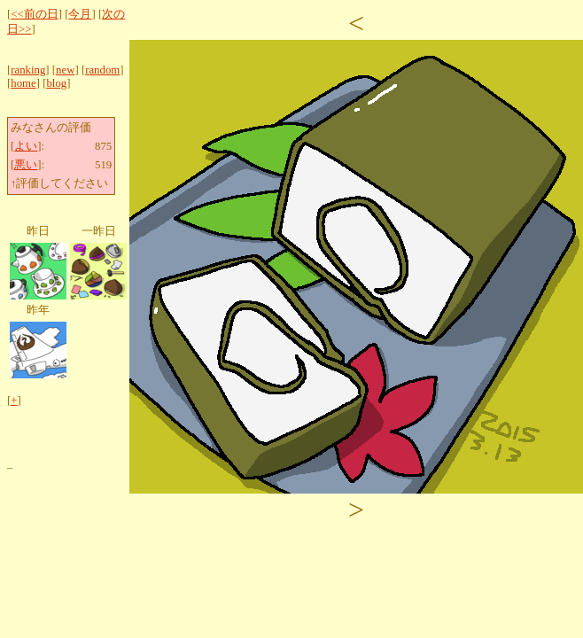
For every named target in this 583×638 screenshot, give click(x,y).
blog (56, 83)
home (23, 83)
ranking (28, 70)
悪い (25, 165)
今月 (79, 14)
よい (25, 146)
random (102, 70)
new (65, 70)
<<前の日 (34, 14)
